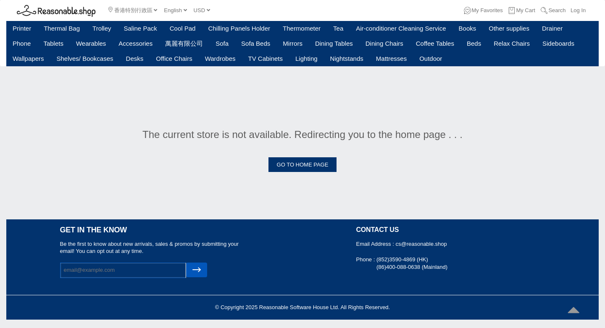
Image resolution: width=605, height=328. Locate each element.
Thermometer (302, 28)
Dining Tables (334, 43)
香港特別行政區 (132, 10)
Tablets (53, 43)
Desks (135, 58)
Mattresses (391, 58)
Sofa (222, 43)
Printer (22, 28)
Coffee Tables (435, 43)
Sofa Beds (255, 43)
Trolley (101, 28)
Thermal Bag (62, 28)
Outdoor (430, 58)
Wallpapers (28, 58)
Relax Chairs (512, 43)
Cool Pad (183, 28)
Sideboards (558, 43)
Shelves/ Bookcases (84, 58)
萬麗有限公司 (184, 43)
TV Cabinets (265, 58)
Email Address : (376, 244)
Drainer (552, 28)
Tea (338, 28)
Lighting (306, 58)
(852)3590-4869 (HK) (402, 259)
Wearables (91, 43)
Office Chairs (174, 58)
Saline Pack (140, 28)
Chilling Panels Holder (239, 28)
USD (202, 10)
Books (467, 28)
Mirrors (292, 43)
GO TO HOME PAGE (303, 164)
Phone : (366, 259)
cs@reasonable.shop (421, 244)
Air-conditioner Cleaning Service (401, 28)
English (175, 10)
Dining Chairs (384, 43)
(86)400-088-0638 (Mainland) (411, 267)
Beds (474, 43)
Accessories (135, 43)
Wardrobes (220, 58)
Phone (22, 43)
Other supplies (509, 28)
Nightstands (346, 58)
